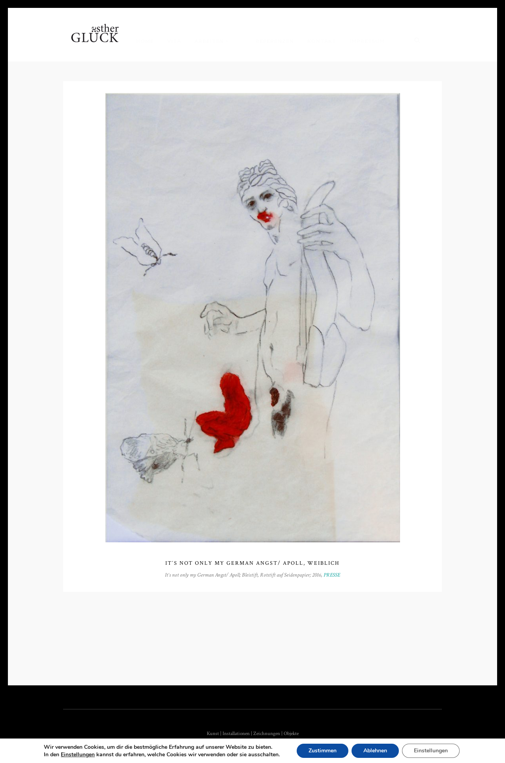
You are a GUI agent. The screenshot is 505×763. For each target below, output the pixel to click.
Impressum (367, 41)
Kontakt (321, 41)
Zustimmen (323, 750)
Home (145, 41)
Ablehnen (375, 750)
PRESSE (332, 575)
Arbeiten (209, 41)
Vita (174, 41)
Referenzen (275, 41)
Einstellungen (78, 754)
